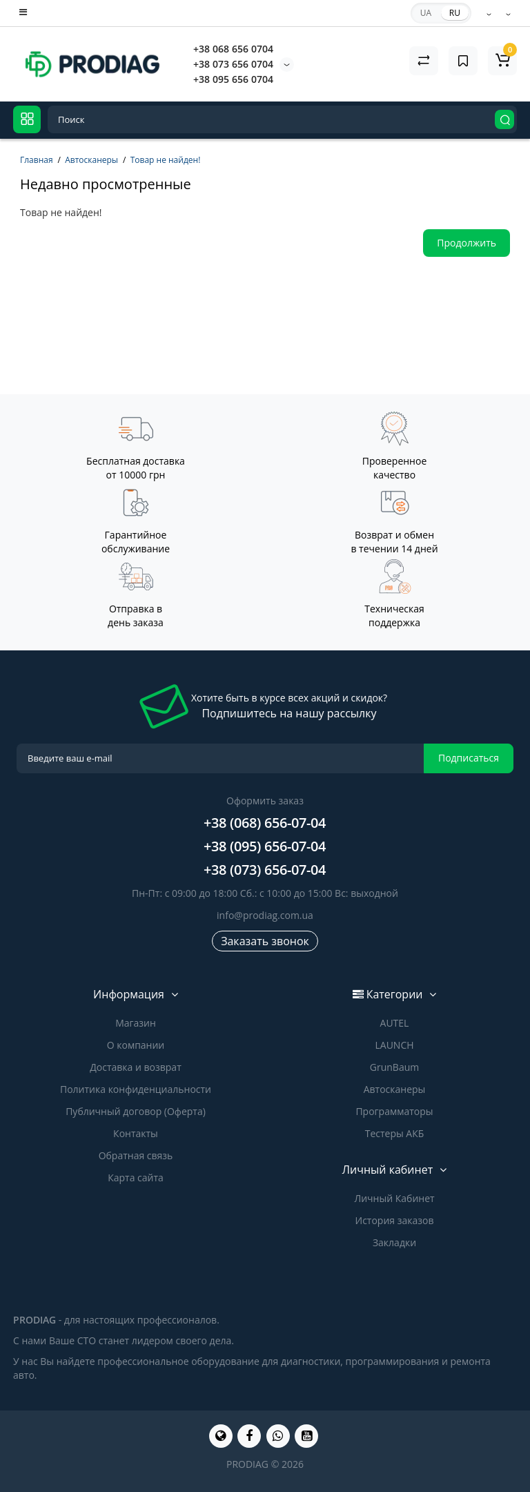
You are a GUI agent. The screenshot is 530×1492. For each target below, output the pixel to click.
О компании (136, 1045)
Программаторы (394, 1111)
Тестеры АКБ (394, 1133)
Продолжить (466, 242)
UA (425, 13)
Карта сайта (136, 1177)
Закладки (394, 1242)
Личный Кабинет (394, 1198)
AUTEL (394, 1022)
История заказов (394, 1220)
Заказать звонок (265, 941)
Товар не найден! (165, 160)
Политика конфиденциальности (135, 1089)
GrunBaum (394, 1067)
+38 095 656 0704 (233, 79)
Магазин (135, 1022)
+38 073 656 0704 (233, 63)
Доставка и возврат (135, 1067)
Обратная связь (136, 1155)
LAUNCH (394, 1045)
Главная (36, 160)
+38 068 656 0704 (233, 48)
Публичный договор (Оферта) (136, 1111)
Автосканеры (91, 160)
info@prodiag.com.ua (265, 915)
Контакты (135, 1133)
